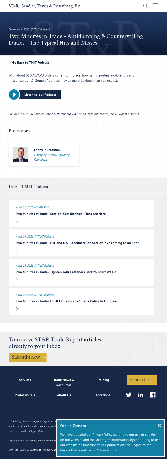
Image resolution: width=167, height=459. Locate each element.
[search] (144, 6)
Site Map (13, 449)
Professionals (25, 395)
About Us (64, 395)
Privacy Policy (70, 450)
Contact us (140, 379)
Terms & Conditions (101, 450)
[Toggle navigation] (155, 5)
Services (25, 380)
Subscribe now (26, 357)
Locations (103, 395)
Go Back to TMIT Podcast (29, 62)
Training (103, 380)
